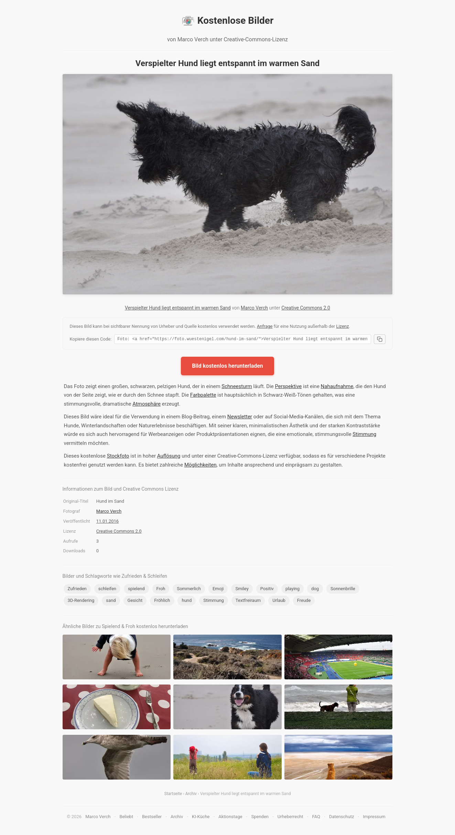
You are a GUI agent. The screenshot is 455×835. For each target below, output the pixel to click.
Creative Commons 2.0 (305, 308)
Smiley (241, 589)
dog (315, 589)
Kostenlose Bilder (227, 20)
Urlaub (278, 601)
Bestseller (152, 817)
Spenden (260, 817)
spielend (136, 589)
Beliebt (126, 817)
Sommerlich (189, 589)
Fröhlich (162, 601)
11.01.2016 (107, 522)
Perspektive (288, 387)
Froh (160, 589)
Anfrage (265, 326)
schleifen (107, 589)
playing (292, 589)
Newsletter (239, 418)
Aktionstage (230, 817)
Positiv (267, 589)
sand (111, 601)
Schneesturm (236, 387)
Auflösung (169, 457)
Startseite (173, 794)
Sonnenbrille (343, 589)
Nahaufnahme (337, 387)
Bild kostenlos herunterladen (227, 367)
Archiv (191, 794)
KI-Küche (200, 817)
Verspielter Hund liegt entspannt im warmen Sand (178, 308)
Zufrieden (77, 589)
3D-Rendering (81, 601)
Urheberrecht (290, 817)
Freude (304, 601)
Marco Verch (254, 308)
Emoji (218, 589)
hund (187, 601)
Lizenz (342, 326)
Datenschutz (341, 817)
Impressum (374, 817)
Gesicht (135, 601)
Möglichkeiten (200, 466)
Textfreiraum (248, 601)
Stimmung (364, 435)
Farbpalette (203, 396)
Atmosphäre (146, 405)
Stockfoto (118, 457)
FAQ (316, 817)
